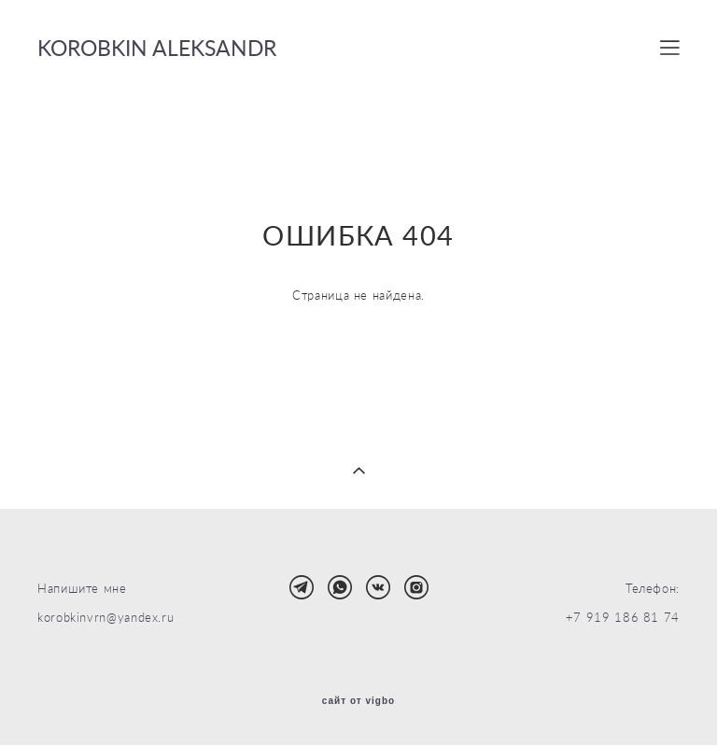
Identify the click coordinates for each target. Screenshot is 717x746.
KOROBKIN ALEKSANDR (156, 48)
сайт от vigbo (358, 701)
